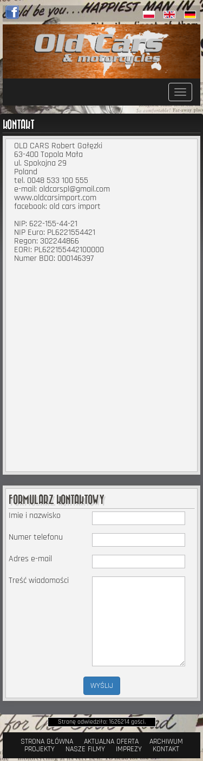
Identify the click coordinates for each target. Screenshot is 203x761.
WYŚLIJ (101, 686)
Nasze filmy (85, 749)
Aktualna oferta (111, 741)
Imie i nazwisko (35, 515)
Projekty (39, 749)
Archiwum (166, 741)
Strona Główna (47, 741)
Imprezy (129, 749)
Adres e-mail (30, 559)
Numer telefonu (36, 537)
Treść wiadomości (39, 580)
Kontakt (166, 749)
